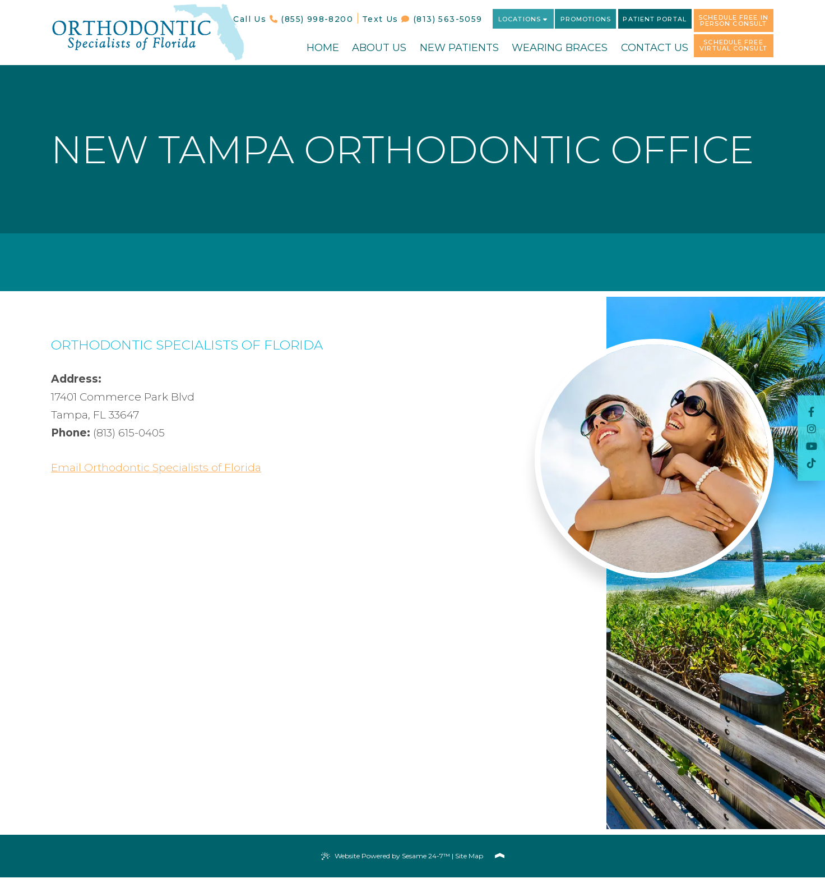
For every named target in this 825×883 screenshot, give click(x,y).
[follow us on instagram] (811, 430)
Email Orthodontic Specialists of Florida (156, 467)
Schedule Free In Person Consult (733, 20)
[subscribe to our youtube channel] (811, 446)
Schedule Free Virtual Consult (733, 45)
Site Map (469, 856)
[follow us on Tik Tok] (811, 464)
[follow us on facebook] (811, 412)
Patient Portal (654, 19)
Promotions (585, 19)
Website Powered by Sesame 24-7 (385, 856)
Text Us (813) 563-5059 (422, 19)
